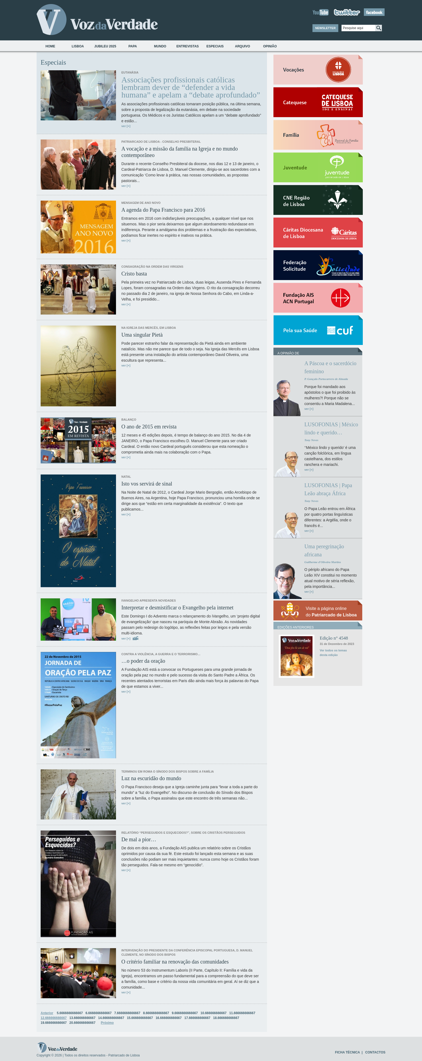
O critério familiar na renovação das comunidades (175, 962)
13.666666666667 (82, 1018)
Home (50, 46)
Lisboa (78, 46)
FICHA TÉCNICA (347, 1052)
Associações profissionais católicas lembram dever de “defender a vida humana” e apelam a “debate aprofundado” (190, 87)
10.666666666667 (214, 1013)
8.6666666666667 (156, 1013)
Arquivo (242, 46)
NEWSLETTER (325, 28)
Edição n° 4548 (334, 638)
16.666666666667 (169, 1018)
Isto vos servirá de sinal (146, 484)
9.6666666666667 (185, 1013)
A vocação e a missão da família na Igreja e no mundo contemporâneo (179, 152)
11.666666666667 (242, 1013)
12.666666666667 (54, 1018)
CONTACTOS (375, 1052)
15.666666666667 (140, 1018)
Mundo (160, 46)
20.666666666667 (82, 1023)
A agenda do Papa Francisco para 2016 (163, 210)
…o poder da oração (143, 661)
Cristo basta (134, 274)
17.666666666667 (197, 1018)
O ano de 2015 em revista (149, 427)
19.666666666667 (54, 1023)
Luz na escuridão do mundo (151, 778)
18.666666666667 (226, 1018)
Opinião (270, 46)
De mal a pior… (138, 839)
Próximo (107, 1023)
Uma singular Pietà (142, 335)
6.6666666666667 (99, 1013)
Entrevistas (187, 46)
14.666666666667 (111, 1018)
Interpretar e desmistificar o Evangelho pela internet (177, 607)
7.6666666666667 (127, 1013)
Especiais (215, 46)
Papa (132, 46)
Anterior (47, 1013)
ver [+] (125, 126)
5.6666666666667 (70, 1013)
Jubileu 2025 (105, 46)
